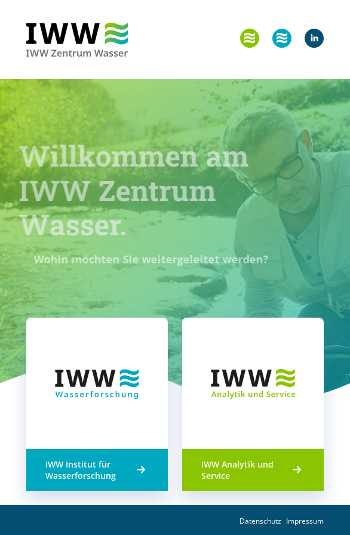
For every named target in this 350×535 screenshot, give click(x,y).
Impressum (305, 521)
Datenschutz (260, 521)
